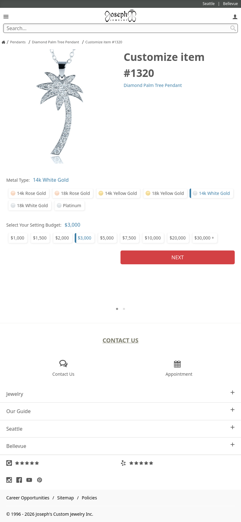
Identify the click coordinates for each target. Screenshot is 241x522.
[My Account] (235, 16)
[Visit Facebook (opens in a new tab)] (20, 480)
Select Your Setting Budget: (34, 225)
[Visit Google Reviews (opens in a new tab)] (63, 463)
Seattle (120, 428)
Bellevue (120, 445)
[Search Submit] (233, 28)
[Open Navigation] (6, 16)
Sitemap (65, 498)
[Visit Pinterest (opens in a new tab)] (41, 480)
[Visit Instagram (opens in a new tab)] (10, 480)
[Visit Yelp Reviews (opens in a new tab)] (177, 463)
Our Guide (120, 411)
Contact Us (121, 340)
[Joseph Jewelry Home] (3, 42)
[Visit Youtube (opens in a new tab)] (30, 480)
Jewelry (120, 393)
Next (177, 257)
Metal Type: (18, 180)
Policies (89, 498)
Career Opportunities (27, 498)
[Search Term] (120, 28)
